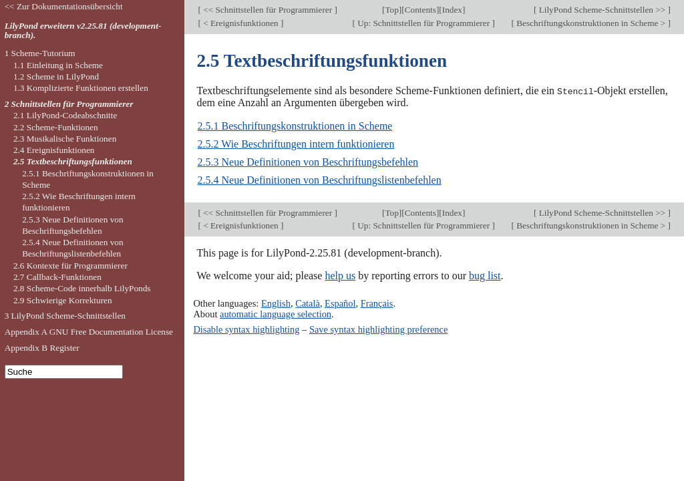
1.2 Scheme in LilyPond (56, 76)
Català (307, 302)
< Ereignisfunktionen (241, 23)
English (276, 302)
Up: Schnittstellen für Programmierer (423, 23)
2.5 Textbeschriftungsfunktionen (72, 161)
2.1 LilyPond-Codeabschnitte (65, 115)
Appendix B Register (42, 348)
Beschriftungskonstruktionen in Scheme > (591, 23)
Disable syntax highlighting (246, 328)
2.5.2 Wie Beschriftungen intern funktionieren (295, 144)
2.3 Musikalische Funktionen (64, 139)
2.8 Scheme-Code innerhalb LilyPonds (82, 288)
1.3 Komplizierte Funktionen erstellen (80, 88)
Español (340, 302)
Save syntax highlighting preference (378, 328)
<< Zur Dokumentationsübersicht (64, 6)
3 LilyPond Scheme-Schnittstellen (65, 316)
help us (340, 275)
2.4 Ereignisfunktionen (54, 150)
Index (452, 10)
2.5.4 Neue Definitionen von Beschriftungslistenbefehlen (319, 180)
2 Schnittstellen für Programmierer (69, 104)
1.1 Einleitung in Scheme (58, 65)
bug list (485, 275)
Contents (420, 10)
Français (377, 302)
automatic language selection (275, 313)
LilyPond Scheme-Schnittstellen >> (601, 10)
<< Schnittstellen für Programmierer (268, 10)
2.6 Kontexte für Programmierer (70, 266)
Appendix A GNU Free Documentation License (89, 332)
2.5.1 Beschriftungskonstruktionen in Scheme (294, 126)
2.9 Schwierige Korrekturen (62, 300)
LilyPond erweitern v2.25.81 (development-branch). (83, 31)
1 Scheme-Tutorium (40, 53)
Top (391, 10)
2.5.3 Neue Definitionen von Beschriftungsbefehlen (307, 162)
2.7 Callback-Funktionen (57, 277)
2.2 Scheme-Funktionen (55, 127)
